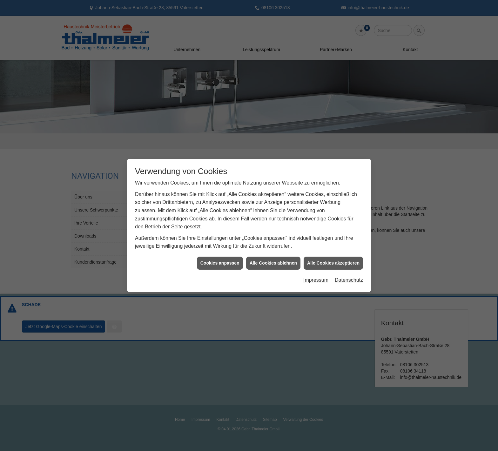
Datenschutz (349, 277)
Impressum (315, 277)
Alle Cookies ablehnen (273, 260)
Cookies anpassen (219, 260)
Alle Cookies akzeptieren (333, 260)
